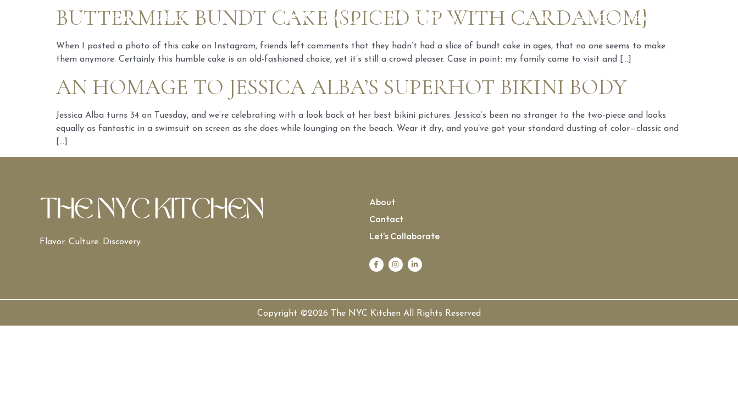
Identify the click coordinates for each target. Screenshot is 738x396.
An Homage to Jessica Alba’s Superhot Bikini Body (341, 87)
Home (124, 18)
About (172, 18)
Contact (536, 18)
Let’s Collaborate (611, 18)
